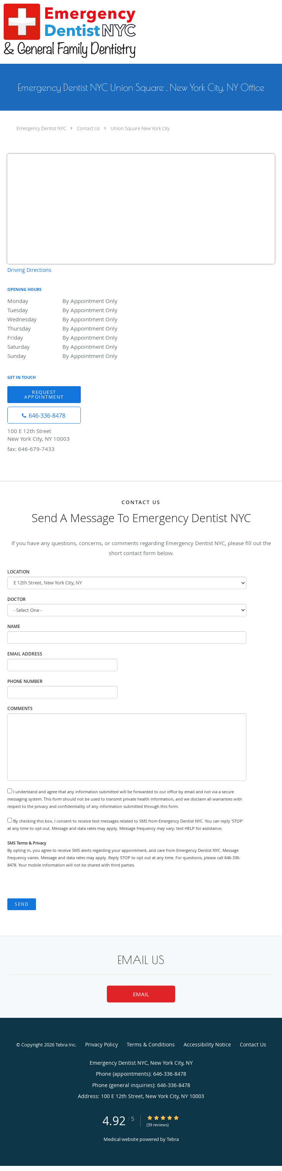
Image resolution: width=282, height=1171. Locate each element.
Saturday (71, 346)
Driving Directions (29, 269)
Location (18, 572)
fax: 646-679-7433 (31, 448)
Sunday (71, 355)
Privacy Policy (101, 1044)
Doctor (16, 599)
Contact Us (88, 128)
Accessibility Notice (207, 1044)
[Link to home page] (94, 32)
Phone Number (25, 681)
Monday (71, 300)
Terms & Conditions (151, 1044)
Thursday (71, 328)
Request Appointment (44, 394)
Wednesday (71, 319)
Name (13, 626)
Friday (71, 337)
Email (141, 994)
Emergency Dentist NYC (41, 128)
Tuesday (71, 310)
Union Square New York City (140, 128)
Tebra (173, 1139)
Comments (20, 708)
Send (22, 904)
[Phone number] (44, 415)
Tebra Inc (65, 1044)
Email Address (24, 654)
